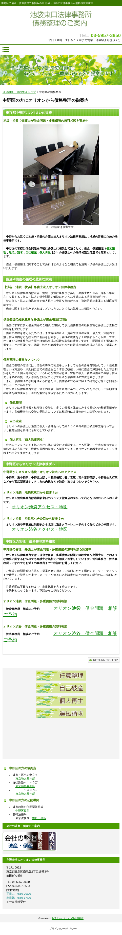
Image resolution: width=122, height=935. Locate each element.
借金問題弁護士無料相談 (61, 738)
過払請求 (61, 713)
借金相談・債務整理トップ (19, 91)
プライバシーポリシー (63, 928)
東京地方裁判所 (25, 778)
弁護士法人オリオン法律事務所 (68, 918)
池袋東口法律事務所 (61, 726)
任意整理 (61, 676)
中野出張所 (39, 818)
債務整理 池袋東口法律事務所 (61, 18)
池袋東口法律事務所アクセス (61, 751)
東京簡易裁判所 (25, 786)
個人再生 (45, 252)
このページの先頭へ (103, 660)
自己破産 (31, 252)
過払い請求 (16, 252)
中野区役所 (22, 810)
